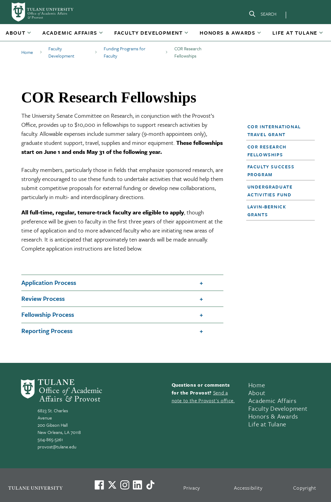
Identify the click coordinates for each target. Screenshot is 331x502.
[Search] (262, 15)
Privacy (191, 487)
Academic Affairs (69, 32)
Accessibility (248, 487)
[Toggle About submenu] (29, 35)
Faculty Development (148, 32)
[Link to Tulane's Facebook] (124, 484)
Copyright (304, 487)
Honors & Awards (228, 32)
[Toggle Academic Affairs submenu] (101, 35)
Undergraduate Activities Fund (270, 190)
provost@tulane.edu (57, 446)
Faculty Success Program (271, 170)
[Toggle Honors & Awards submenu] (259, 35)
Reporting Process (46, 330)
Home (256, 384)
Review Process (43, 298)
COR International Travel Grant (274, 130)
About (16, 32)
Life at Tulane (294, 32)
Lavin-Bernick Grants (266, 210)
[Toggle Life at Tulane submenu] (321, 35)
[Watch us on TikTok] (150, 484)
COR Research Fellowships (267, 150)
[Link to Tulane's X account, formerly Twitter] (112, 484)
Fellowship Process (47, 314)
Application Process (48, 282)
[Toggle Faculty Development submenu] (187, 35)
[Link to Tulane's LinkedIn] (137, 484)
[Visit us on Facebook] (99, 484)
